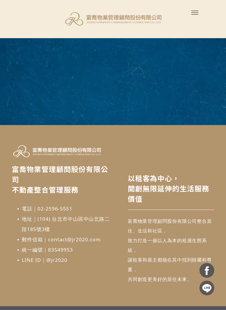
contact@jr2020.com (74, 239)
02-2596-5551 (55, 208)
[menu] (194, 12)
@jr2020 (56, 260)
